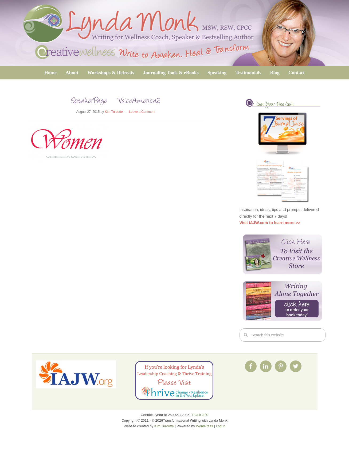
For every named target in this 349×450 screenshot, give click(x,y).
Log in (220, 426)
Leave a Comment (142, 112)
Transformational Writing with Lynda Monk (174, 33)
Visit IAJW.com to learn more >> (270, 222)
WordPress (204, 426)
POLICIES (200, 415)
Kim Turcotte (164, 426)
